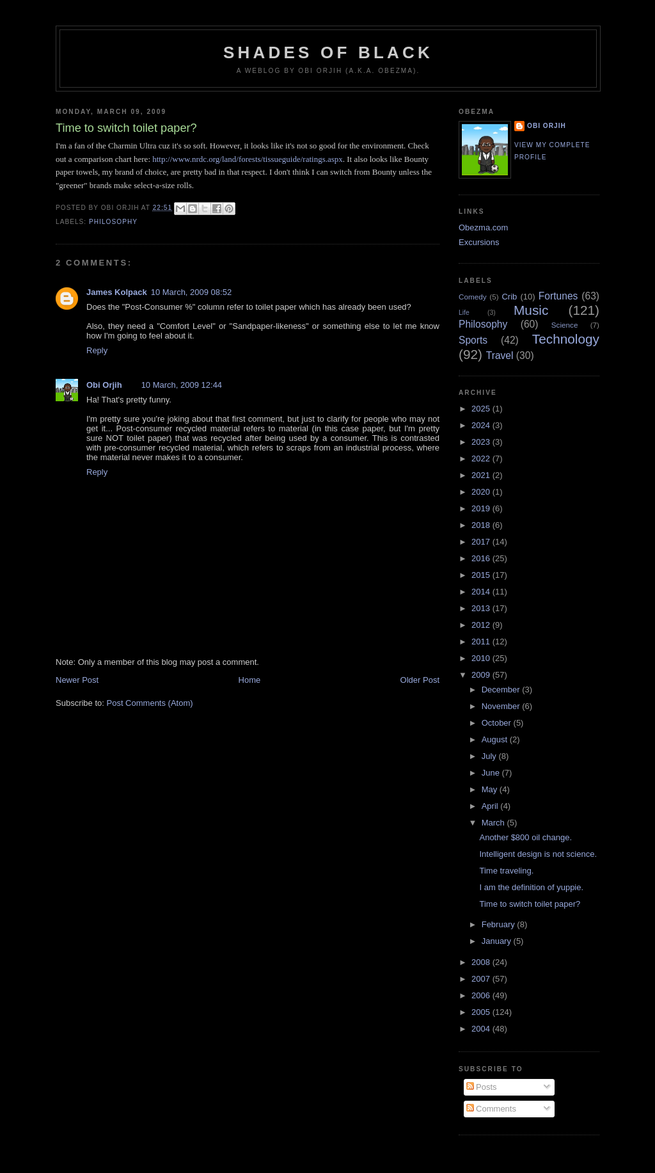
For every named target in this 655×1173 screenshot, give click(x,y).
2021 (482, 475)
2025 (482, 408)
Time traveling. (506, 870)
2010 (482, 658)
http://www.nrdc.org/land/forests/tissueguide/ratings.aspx (247, 159)
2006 (482, 995)
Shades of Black (328, 52)
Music (531, 310)
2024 (482, 425)
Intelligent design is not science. (538, 854)
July (490, 756)
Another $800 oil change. (525, 837)
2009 (482, 675)
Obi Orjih (104, 385)
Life (464, 312)
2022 (482, 458)
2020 (482, 492)
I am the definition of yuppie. (531, 887)
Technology (565, 338)
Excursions (479, 242)
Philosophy (113, 221)
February (499, 924)
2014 (482, 591)
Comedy (473, 296)
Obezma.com (483, 227)
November (502, 706)
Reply (96, 350)
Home (250, 680)
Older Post (419, 680)
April (491, 806)
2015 (482, 575)
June (492, 773)
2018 (482, 525)
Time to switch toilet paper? (529, 904)
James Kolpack (116, 292)
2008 (482, 962)
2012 (482, 625)
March (494, 822)
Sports (473, 340)
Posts (481, 1087)
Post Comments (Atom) (150, 703)
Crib (509, 296)
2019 (482, 508)
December (502, 689)
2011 (482, 641)
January (498, 941)
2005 (482, 1012)
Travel (500, 355)
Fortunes (558, 296)
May (491, 789)
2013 (482, 608)
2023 (482, 442)
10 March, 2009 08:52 (191, 292)
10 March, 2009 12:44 (181, 385)
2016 (482, 558)
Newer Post (77, 680)
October (498, 723)
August (496, 739)
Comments (491, 1108)
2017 (482, 542)
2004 (482, 1028)
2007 (482, 979)
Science (564, 325)
